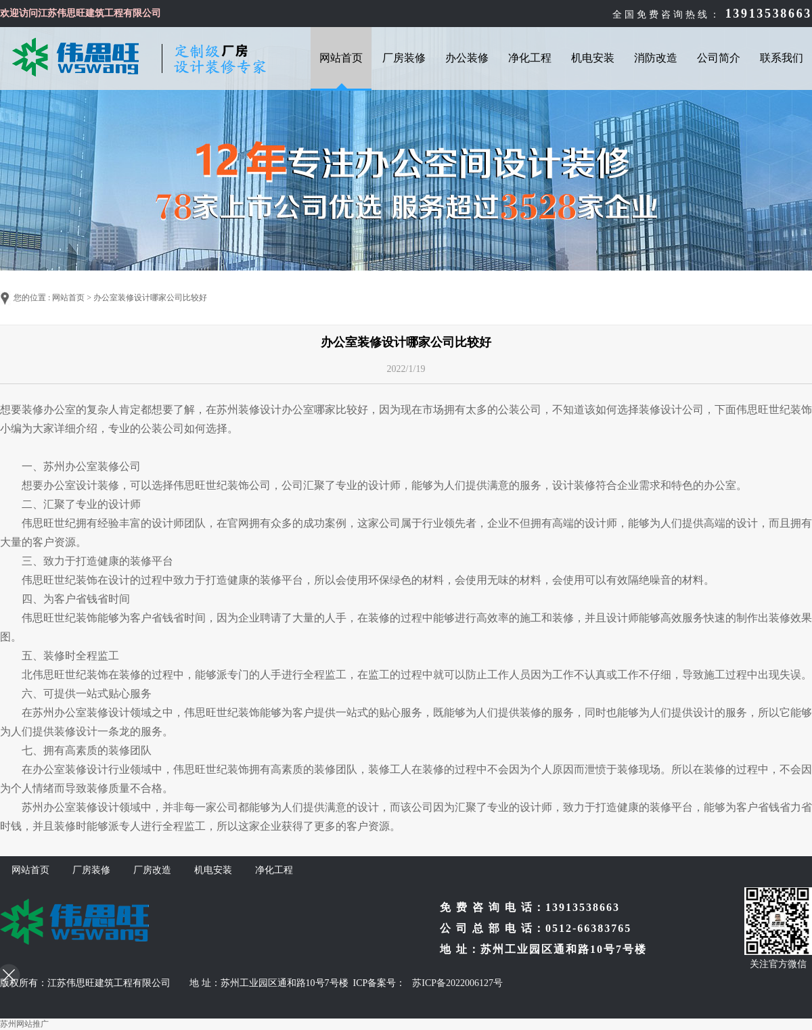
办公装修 (467, 58)
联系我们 (781, 58)
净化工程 (529, 58)
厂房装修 (404, 58)
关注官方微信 (778, 964)
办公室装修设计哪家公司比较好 (150, 297)
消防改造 (655, 58)
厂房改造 (152, 870)
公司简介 (718, 58)
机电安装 (592, 58)
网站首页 (341, 58)
